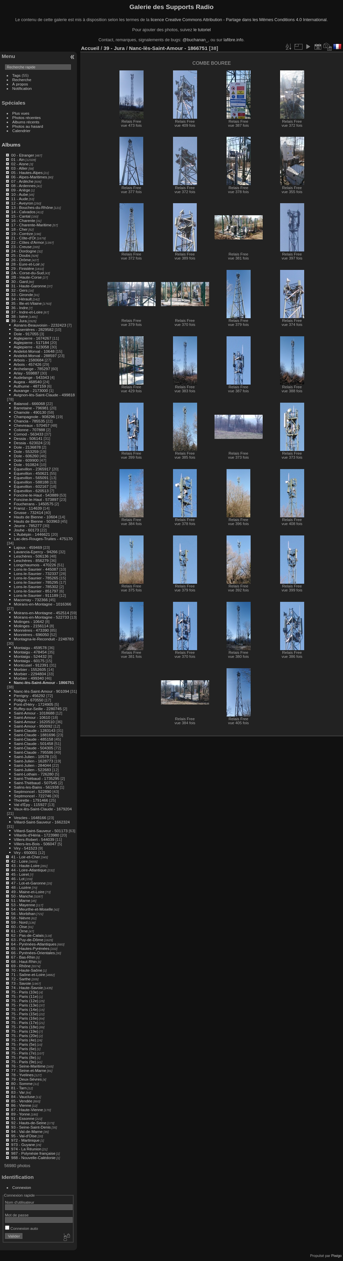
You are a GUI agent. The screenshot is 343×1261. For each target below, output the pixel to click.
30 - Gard (19, 281)
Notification (22, 88)
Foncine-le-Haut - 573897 (36, 499)
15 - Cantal (20, 216)
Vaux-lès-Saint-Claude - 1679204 (43, 809)
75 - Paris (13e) (24, 1005)
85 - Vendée (21, 1101)
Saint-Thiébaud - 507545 (35, 783)
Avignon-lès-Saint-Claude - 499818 (44, 395)
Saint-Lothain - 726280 (34, 774)
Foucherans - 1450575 (33, 504)
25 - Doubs (20, 255)
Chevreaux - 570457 (32, 425)
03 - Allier (19, 168)
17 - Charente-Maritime (31, 225)
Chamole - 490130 (30, 412)
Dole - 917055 (26, 334)
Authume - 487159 (30, 386)
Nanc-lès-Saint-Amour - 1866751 (44, 682)
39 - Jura (18, 321)
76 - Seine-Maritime (28, 1066)
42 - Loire (19, 861)
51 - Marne (20, 900)
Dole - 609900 (26, 460)
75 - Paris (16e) (24, 1018)
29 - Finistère (22, 268)
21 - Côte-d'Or (23, 238)
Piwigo (336, 1256)
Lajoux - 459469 (28, 547)
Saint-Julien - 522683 (32, 769)
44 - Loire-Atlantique (29, 870)
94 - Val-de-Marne (26, 1131)
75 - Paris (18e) (24, 1027)
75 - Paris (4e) (23, 1040)
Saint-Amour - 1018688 (34, 713)
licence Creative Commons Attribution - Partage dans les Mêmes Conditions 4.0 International (239, 19)
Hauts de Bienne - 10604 (35, 517)
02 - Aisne (19, 164)
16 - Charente (23, 220)
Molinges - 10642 (29, 621)
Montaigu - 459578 (30, 647)
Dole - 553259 (26, 451)
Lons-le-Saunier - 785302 (36, 586)
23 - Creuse (21, 246)
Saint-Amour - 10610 (32, 717)
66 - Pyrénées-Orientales (33, 953)
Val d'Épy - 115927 (30, 804)
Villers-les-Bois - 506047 (35, 844)
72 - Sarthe (20, 979)
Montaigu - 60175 (29, 660)
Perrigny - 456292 (29, 695)
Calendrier (21, 130)
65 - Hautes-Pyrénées (30, 948)
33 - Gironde (22, 294)
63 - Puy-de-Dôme (27, 939)
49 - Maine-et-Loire (27, 892)
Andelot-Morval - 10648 (34, 351)
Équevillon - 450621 (31, 473)
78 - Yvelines (22, 1075)
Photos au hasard (27, 126)
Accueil (90, 48)
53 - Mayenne (23, 905)
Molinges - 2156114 (31, 626)
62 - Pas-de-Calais (27, 935)
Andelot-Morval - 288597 (35, 355)
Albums (11, 145)
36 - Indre (19, 307)
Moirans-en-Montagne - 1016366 (42, 604)
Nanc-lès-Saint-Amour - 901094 (41, 691)
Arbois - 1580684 (29, 360)
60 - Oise (19, 926)
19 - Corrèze (22, 233)
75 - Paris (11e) (24, 996)
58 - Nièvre (20, 918)
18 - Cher (19, 229)
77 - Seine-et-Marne (28, 1070)
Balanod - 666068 (29, 403)
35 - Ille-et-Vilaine (26, 303)
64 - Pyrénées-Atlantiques (33, 944)
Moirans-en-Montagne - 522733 (41, 617)
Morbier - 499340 (29, 678)
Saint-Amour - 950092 (33, 726)
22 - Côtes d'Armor (27, 242)
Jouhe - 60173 (26, 530)
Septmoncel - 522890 (32, 791)
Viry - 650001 (25, 852)
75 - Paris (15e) (24, 1014)
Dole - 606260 (26, 456)
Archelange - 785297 (32, 368)
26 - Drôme (21, 259)
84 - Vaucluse (23, 1096)
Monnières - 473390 (31, 630)
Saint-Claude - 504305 (33, 748)
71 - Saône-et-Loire (28, 974)
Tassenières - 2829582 (34, 329)
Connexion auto (21, 1228)
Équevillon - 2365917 (32, 469)
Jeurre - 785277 (27, 525)
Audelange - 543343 (31, 377)
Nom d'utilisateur (19, 1202)
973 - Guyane (23, 1144)
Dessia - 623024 (28, 443)
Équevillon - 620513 (31, 491)
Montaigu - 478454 (30, 652)
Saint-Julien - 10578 (31, 756)
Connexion (21, 1187)
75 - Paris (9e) (23, 1061)
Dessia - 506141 (28, 438)
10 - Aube (19, 194)
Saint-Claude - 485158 (33, 739)
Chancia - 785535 (29, 421)
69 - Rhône (20, 966)
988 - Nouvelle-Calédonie (33, 1157)
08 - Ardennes (23, 185)
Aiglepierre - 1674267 (33, 338)
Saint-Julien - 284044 (32, 765)
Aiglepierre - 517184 (31, 342)
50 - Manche (22, 896)
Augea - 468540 (28, 382)
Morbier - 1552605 (30, 669)
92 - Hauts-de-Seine (28, 1123)
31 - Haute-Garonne (28, 286)
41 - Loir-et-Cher (25, 857)
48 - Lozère (21, 887)
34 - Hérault (21, 299)
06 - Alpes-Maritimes (29, 177)
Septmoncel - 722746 (32, 796)
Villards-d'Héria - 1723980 (36, 835)
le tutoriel (202, 29)
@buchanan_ (195, 39)
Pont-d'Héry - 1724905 (33, 704)
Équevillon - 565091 (31, 477)
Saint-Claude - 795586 (33, 752)
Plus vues (20, 113)
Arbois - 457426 (27, 364)
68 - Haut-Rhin (24, 961)
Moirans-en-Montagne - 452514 (41, 613)
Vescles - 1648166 (30, 817)
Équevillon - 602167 (31, 486)
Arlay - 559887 (26, 373)
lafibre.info (233, 39)
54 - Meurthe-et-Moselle (32, 909)
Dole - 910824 (26, 464)
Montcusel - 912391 (31, 665)
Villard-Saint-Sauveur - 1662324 (42, 822)
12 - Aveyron (22, 203)
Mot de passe (17, 1215)
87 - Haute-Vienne (27, 1109)
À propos (20, 84)
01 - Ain (17, 159)
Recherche (21, 79)
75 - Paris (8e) (23, 1057)
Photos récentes (26, 117)
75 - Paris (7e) (23, 1053)
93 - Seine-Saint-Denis (31, 1127)
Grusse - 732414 (28, 512)
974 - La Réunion (26, 1149)
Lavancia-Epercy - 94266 (36, 552)
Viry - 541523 (25, 848)
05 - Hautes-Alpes (26, 172)
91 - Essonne (22, 1118)
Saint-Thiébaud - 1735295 (36, 778)
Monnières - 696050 (31, 634)
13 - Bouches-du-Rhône (32, 207)
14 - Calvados (23, 212)
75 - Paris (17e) (24, 1022)
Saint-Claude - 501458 (33, 743)
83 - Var (18, 1092)
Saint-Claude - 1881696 (34, 735)
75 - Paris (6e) (23, 1048)
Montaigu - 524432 (30, 656)
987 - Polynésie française (33, 1153)
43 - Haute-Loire (25, 865)
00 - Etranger (22, 155)
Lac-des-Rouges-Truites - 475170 (43, 538)
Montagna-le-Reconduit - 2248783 (44, 639)
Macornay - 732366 (31, 599)
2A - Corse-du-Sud (27, 273)
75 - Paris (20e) (24, 1035)
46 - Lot (17, 878)
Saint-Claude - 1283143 (34, 730)
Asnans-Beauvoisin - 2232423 (40, 325)
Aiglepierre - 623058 (31, 347)
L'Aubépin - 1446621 (32, 534)
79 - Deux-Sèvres (26, 1079)
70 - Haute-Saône (26, 970)
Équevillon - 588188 (31, 482)
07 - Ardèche (22, 181)
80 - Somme (21, 1083)
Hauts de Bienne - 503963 (37, 521)
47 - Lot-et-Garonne (28, 883)
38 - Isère (19, 316)
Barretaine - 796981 (31, 408)
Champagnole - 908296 (34, 416)
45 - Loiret (20, 874)
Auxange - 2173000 (31, 390)
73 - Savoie (21, 983)
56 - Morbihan (23, 913)
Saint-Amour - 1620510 (34, 722)
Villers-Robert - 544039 (34, 839)
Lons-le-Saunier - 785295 (36, 582)
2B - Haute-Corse (26, 277)
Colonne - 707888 (29, 429)
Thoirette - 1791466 (31, 800)
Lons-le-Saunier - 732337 (36, 573)
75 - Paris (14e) (24, 1009)
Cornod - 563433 (28, 434)
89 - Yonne (20, 1114)
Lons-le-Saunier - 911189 (36, 595)
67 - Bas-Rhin (23, 957)
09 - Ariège (20, 190)
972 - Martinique (25, 1140)
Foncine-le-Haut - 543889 (36, 495)
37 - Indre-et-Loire (26, 312)
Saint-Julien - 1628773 (33, 761)
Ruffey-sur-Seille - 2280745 (38, 708)
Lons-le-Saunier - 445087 (36, 569)
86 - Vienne (21, 1105)
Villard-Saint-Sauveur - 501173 (41, 830)
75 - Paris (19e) (24, 1031)
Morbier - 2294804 (30, 674)
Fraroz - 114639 (28, 508)
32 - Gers (19, 290)
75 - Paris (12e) (24, 1000)
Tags (16, 75)
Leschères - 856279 (31, 560)
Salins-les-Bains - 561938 (36, 787)
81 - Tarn (18, 1088)
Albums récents (25, 122)
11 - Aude (19, 198)
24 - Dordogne (23, 251)
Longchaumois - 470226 (35, 565)
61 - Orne (19, 931)
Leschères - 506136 (31, 556)
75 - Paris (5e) (23, 1044)
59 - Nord (19, 922)
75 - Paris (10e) (24, 992)
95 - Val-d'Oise (24, 1136)
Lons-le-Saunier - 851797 (36, 591)
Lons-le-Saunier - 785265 (36, 578)
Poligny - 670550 (28, 700)
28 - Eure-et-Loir (25, 264)
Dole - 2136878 (27, 447)
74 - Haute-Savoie (27, 987)
